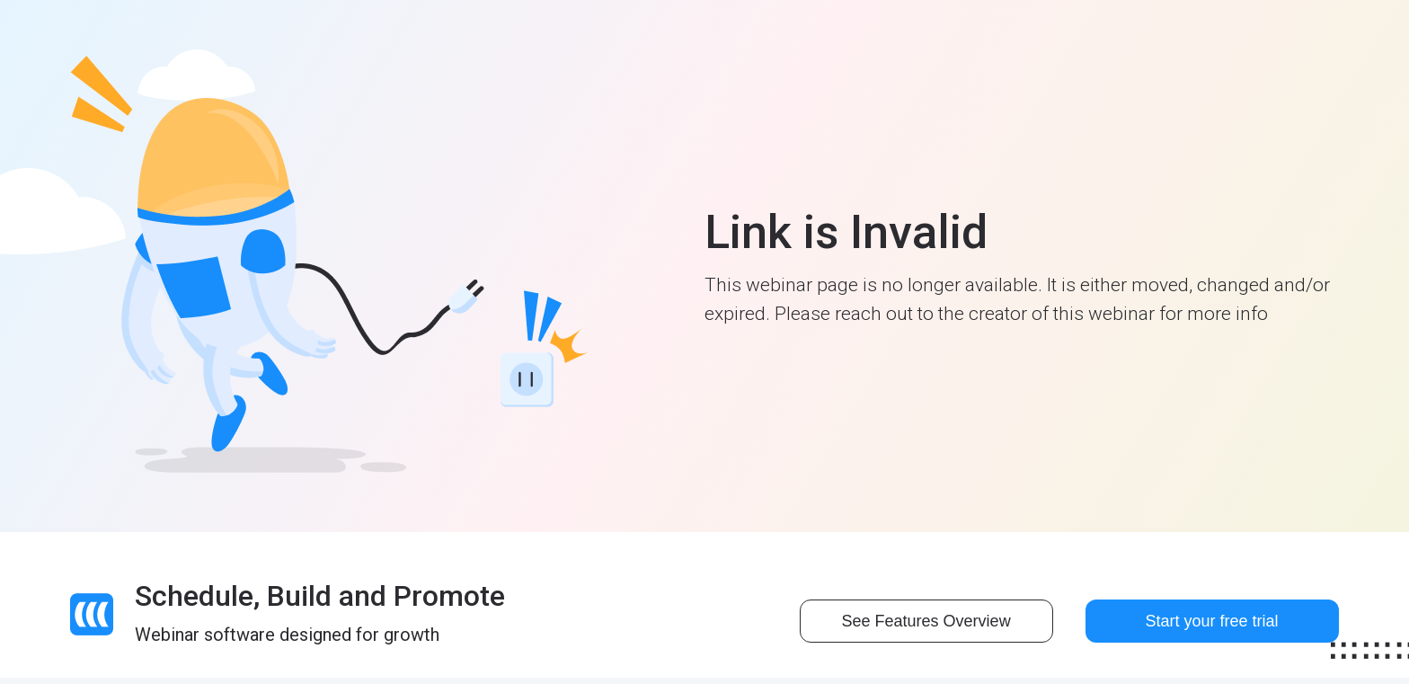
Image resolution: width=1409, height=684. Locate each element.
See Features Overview (926, 621)
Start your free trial (1212, 621)
